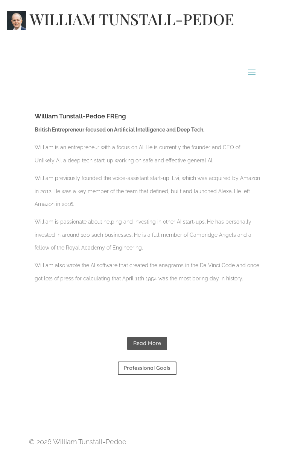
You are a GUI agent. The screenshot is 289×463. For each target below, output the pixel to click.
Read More (147, 343)
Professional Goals (147, 368)
